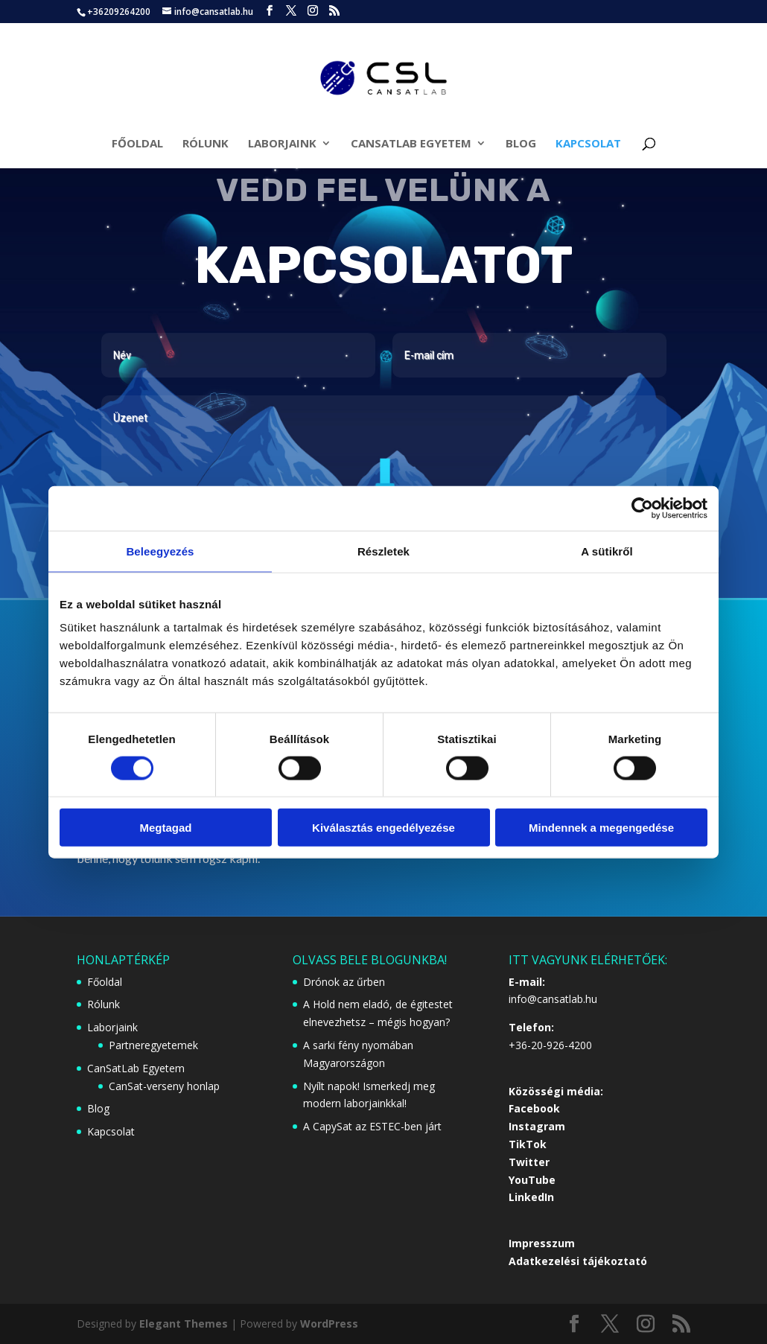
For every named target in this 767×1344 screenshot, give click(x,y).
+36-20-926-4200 (550, 1045)
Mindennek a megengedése (601, 827)
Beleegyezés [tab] (160, 550)
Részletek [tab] (383, 550)
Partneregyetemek (153, 1045)
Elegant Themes (183, 1323)
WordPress (329, 1323)
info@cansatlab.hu (553, 999)
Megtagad (165, 827)
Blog (521, 144)
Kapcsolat (588, 144)
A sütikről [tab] (607, 550)
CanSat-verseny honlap (164, 1086)
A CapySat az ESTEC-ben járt (372, 1126)
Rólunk (205, 144)
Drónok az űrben (344, 982)
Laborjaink (282, 144)
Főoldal (137, 144)
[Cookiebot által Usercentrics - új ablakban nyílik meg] (642, 508)
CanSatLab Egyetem (411, 144)
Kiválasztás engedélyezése (383, 827)
